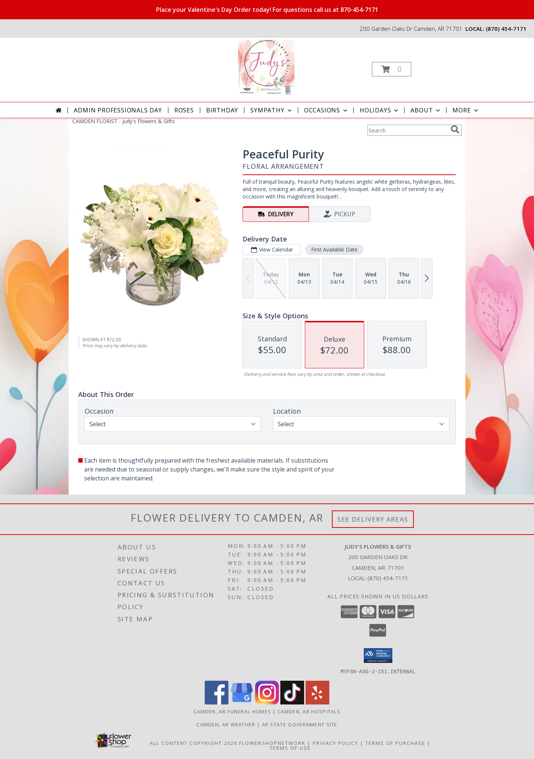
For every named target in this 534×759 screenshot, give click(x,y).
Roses (184, 110)
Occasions (326, 110)
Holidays (380, 110)
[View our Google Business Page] (242, 702)
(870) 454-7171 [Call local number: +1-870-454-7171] (506, 28)
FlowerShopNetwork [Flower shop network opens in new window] (272, 742)
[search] (455, 129)
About (426, 110)
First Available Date (334, 249)
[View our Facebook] (216, 702)
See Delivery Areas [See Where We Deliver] (372, 519)
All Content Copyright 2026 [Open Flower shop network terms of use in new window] (193, 742)
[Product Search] (407, 130)
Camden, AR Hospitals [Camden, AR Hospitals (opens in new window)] (308, 711)
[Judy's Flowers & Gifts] (266, 66)
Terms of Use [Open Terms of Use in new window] (290, 747)
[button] (391, 69)
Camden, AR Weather (226, 724)
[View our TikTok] (292, 702)
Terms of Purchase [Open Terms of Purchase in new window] (395, 742)
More (465, 110)
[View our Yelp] (317, 702)
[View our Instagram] (267, 702)
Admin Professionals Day (118, 110)
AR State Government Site (299, 724)
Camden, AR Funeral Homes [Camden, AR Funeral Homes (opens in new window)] (232, 711)
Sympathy (271, 110)
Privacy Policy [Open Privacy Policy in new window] (335, 742)
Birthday (222, 110)
